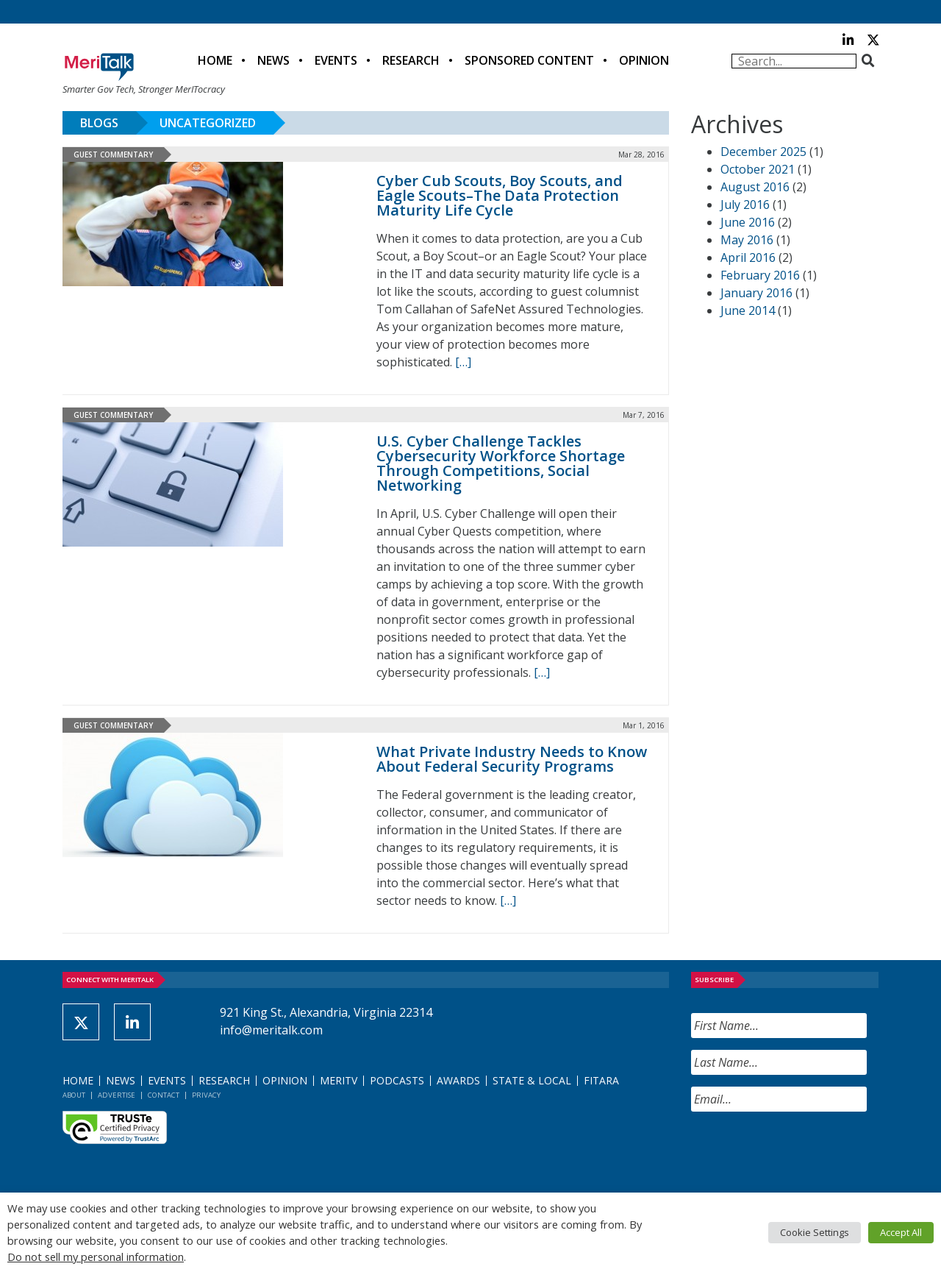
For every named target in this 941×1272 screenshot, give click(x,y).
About (73, 1095)
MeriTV (338, 1080)
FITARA (601, 1080)
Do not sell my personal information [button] (95, 1256)
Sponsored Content (529, 60)
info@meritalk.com (271, 1030)
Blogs (99, 123)
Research (411, 60)
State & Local (532, 1080)
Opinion (644, 60)
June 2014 (747, 310)
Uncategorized (208, 123)
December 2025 (763, 151)
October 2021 (757, 169)
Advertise (116, 1095)
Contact (163, 1095)
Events (336, 60)
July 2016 (745, 204)
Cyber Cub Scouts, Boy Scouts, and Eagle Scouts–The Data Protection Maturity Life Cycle (499, 195)
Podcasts (397, 1080)
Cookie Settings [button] (814, 1232)
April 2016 (748, 257)
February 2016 (760, 275)
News (273, 60)
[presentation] (803, 1152)
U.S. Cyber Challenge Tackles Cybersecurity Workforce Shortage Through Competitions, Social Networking (500, 463)
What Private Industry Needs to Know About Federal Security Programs (511, 759)
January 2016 (756, 293)
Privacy (206, 1095)
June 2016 (747, 222)
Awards (458, 1080)
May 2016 (746, 240)
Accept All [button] (901, 1232)
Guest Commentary (113, 154)
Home (215, 60)
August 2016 (755, 187)
